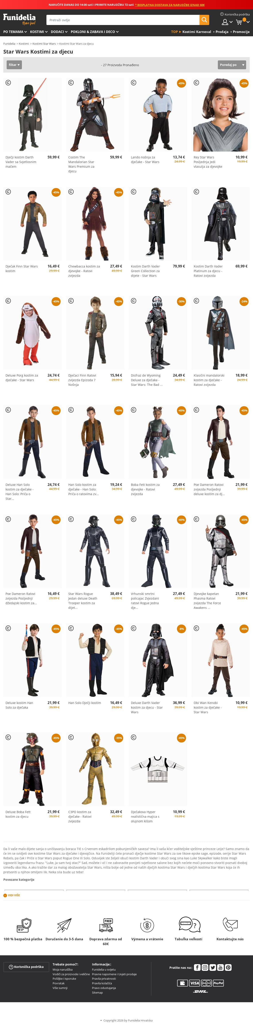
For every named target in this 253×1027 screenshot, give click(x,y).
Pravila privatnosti (104, 979)
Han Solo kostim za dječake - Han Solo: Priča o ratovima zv (83, 489)
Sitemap (97, 992)
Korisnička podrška (26, 967)
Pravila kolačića (102, 983)
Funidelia (9, 44)
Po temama (13, 31)
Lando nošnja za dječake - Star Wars (145, 159)
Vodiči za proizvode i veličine (71, 974)
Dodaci (57, 31)
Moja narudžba (63, 969)
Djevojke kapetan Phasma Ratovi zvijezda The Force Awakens (207, 601)
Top (174, 31)
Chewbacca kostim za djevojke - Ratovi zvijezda (84, 271)
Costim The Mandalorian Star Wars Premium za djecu (81, 164)
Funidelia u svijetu (104, 969)
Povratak (59, 983)
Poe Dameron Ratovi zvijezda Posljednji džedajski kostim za (21, 598)
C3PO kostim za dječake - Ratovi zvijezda (80, 816)
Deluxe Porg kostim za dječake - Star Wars (22, 377)
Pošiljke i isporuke (64, 979)
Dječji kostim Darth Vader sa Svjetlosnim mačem (21, 162)
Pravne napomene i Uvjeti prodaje (114, 974)
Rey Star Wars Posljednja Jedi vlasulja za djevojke (208, 162)
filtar (12, 65)
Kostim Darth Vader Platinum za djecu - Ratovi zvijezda (208, 271)
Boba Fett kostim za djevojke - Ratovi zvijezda (145, 489)
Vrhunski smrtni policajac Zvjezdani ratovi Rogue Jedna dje (145, 601)
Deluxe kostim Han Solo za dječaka (19, 705)
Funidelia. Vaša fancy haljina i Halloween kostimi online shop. (19, 19)
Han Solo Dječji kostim (84, 703)
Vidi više (14, 895)
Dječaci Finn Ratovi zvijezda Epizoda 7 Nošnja (82, 380)
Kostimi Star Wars (44, 44)
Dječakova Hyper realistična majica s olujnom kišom (145, 816)
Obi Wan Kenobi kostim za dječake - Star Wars (208, 707)
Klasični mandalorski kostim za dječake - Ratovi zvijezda (209, 380)
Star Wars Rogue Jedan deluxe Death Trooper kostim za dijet (82, 601)
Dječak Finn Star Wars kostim (22, 268)
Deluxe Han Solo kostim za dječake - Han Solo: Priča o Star (20, 492)
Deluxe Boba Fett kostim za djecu (18, 814)
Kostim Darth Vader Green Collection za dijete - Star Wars (145, 271)
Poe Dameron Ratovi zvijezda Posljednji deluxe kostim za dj (209, 489)
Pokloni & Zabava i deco (93, 31)
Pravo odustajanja (104, 988)
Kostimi (37, 31)
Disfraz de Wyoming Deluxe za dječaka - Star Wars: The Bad (147, 380)
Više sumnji (60, 988)
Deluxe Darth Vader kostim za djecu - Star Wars (147, 707)
